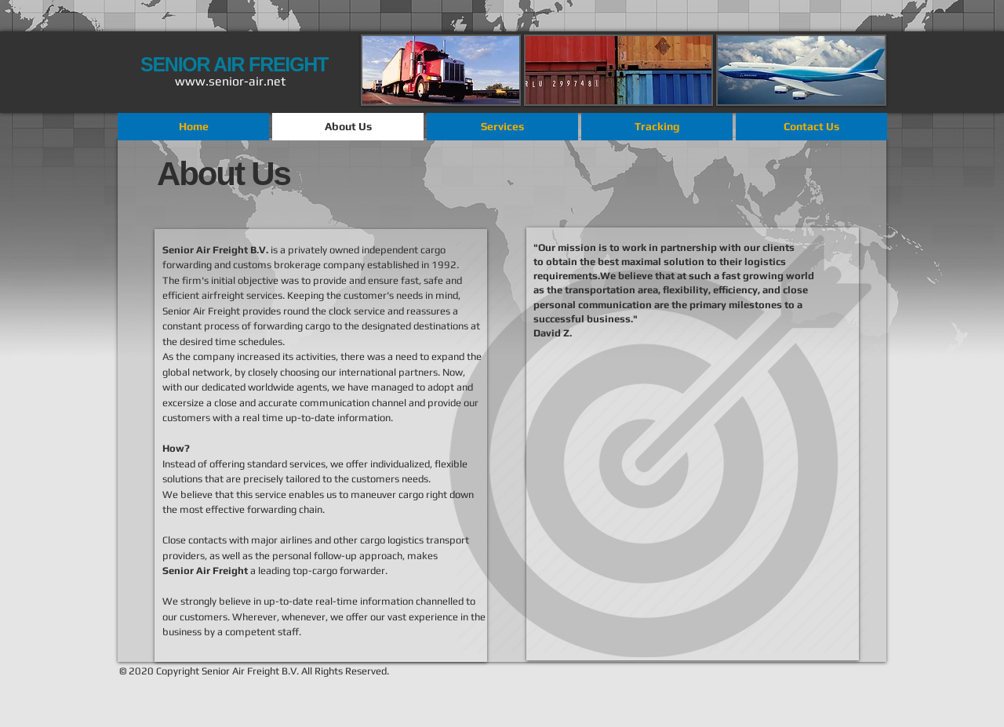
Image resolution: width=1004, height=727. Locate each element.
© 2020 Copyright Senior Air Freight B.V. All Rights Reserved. (254, 671)
